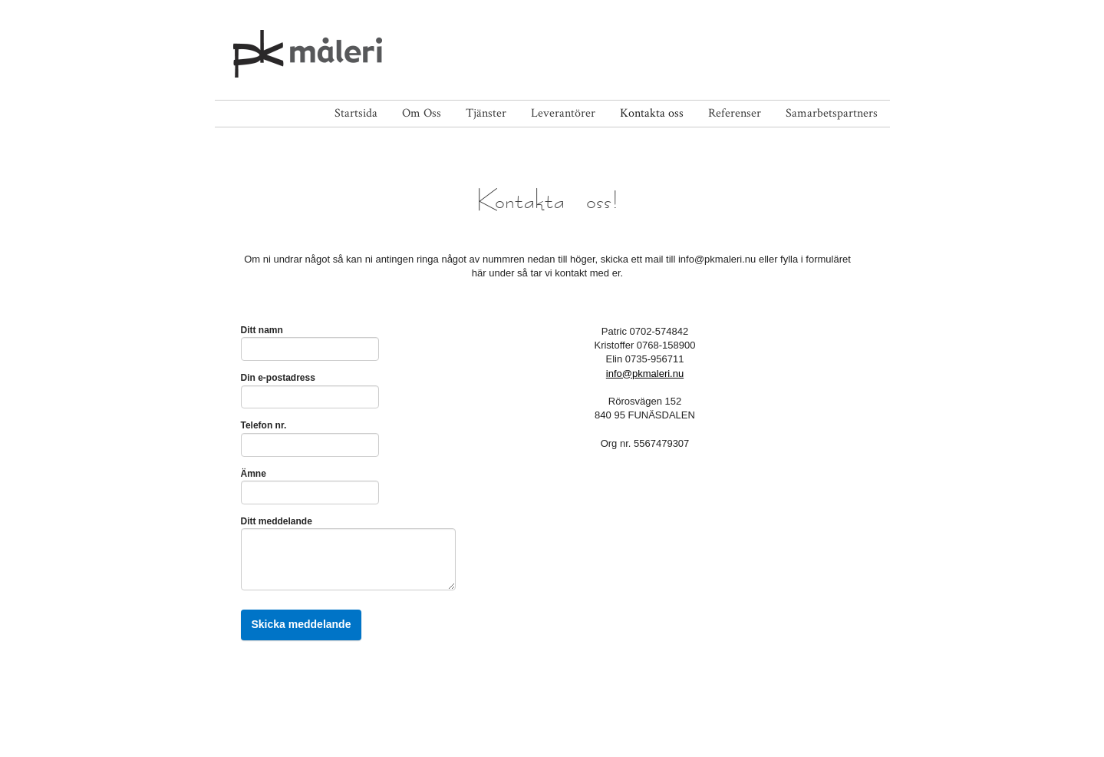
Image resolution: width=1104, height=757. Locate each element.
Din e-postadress (281, 377)
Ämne (256, 473)
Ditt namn (265, 330)
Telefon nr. (264, 425)
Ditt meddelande (279, 521)
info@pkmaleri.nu (645, 373)
